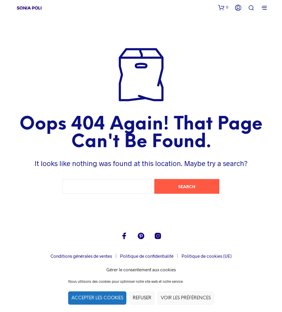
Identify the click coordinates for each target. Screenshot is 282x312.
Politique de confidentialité (147, 256)
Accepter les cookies (97, 298)
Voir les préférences (186, 298)
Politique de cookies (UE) (206, 256)
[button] (223, 7)
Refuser (142, 298)
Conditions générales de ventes (81, 256)
